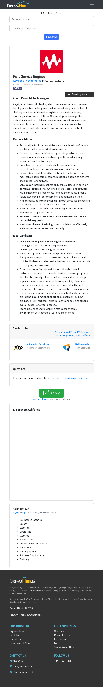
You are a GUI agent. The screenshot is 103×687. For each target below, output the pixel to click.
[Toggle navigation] (91, 4)
